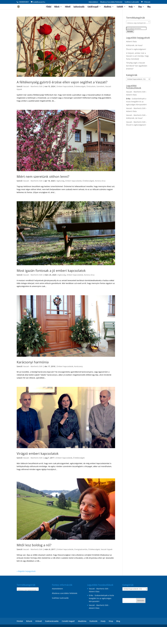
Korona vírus (100, 181)
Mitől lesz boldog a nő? (34, 545)
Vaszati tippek (106, 549)
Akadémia (107, 7)
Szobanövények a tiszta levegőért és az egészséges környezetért (136, 101)
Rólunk (56, 7)
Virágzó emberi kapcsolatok (38, 453)
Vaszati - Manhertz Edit (32, 86)
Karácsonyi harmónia (33, 362)
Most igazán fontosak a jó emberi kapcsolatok (51, 270)
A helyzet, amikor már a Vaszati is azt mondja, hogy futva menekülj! (137, 56)
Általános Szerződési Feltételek (111, 2)
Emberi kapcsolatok (65, 86)
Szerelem (100, 86)
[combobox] (138, 22)
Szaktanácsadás (78, 7)
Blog (148, 7)
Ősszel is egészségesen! (136, 49)
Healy (131, 7)
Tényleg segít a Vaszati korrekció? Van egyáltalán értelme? (136, 66)
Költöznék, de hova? (134, 45)
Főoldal (48, 7)
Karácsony (78, 366)
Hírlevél (67, 7)
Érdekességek (79, 86)
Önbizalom (91, 86)
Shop (140, 7)
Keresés (130, 31)
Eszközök (120, 7)
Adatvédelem (93, 2)
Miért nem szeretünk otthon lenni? (43, 176)
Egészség (60, 181)
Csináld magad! (92, 7)
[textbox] (138, 22)
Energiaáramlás (80, 549)
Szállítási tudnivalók (132, 2)
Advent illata (131, 41)
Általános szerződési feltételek (64, 593)
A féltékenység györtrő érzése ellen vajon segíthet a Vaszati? (62, 82)
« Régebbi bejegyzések (26, 571)
